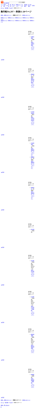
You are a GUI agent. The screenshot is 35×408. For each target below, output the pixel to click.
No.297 (11, 8)
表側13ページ (18, 17)
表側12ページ (11, 17)
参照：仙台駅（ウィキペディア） (32, 273)
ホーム (2, 8)
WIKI (33, 5)
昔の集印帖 (6, 3)
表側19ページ (26, 20)
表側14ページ (26, 17)
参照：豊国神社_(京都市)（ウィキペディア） (32, 82)
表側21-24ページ (26, 15)
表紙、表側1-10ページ (6, 15)
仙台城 (32, 229)
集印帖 (6, 8)
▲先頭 (2, 59)
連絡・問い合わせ (5, 405)
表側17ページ (11, 20)
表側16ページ (4, 20)
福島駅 (32, 374)
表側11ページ (4, 17)
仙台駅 (32, 260)
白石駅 (32, 296)
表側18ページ (18, 20)
